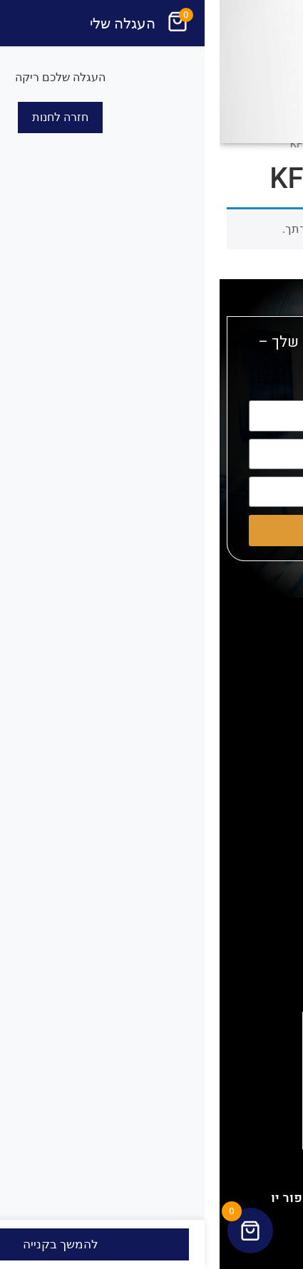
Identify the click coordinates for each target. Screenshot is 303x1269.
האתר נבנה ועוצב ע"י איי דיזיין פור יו (151, 1198)
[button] (284, 146)
